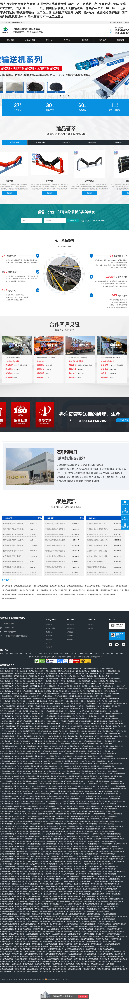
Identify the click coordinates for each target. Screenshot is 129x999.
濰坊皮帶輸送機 (32, 969)
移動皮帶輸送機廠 (106, 744)
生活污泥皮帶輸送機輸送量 (112, 796)
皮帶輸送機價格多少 (34, 961)
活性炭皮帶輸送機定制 (37, 864)
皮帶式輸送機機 (5, 761)
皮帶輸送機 (5, 30)
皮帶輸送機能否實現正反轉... (14, 551)
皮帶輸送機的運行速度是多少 (32, 899)
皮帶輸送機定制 (78, 786)
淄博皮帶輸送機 (32, 869)
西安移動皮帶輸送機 (6, 713)
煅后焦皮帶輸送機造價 (21, 864)
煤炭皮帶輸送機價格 (47, 676)
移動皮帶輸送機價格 (50, 899)
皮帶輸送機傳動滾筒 (88, 876)
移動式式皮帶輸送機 (73, 774)
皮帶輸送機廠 (48, 718)
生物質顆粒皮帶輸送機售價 (68, 789)
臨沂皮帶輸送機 (61, 939)
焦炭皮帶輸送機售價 (48, 901)
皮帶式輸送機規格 (6, 696)
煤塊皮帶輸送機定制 (75, 776)
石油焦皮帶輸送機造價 (48, 779)
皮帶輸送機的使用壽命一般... (55, 545)
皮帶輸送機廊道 (5, 749)
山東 (11, 653)
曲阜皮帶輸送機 (52, 673)
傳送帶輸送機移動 (117, 781)
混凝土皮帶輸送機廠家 (88, 701)
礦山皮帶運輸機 (120, 954)
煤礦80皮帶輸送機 (38, 678)
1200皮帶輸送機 (85, 761)
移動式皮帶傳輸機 (65, 751)
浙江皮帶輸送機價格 (6, 916)
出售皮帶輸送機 (5, 881)
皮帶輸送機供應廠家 (94, 594)
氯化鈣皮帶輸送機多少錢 (92, 759)
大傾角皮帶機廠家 (45, 784)
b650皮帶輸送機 (105, 966)
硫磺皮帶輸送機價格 (86, 736)
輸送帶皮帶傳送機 (63, 811)
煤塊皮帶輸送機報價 (93, 806)
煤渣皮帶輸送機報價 (103, 969)
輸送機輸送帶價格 (107, 819)
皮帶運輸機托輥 (32, 784)
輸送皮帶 (110, 761)
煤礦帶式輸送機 (85, 859)
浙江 (30, 653)
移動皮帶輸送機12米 (93, 909)
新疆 (1, 653)
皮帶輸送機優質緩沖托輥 (58, 746)
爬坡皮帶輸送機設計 (102, 939)
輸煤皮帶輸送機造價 (82, 779)
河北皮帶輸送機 (67, 756)
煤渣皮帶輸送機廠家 (36, 711)
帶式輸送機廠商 (81, 871)
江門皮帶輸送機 (20, 961)
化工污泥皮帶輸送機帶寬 (48, 806)
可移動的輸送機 (72, 836)
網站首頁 (49, 624)
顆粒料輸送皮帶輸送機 (81, 884)
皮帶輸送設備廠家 (87, 746)
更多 (40, 518)
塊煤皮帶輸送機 (93, 756)
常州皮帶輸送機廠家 (68, 956)
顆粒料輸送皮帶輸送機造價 (69, 826)
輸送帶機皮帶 (113, 701)
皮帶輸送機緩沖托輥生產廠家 (112, 741)
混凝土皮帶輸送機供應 (7, 894)
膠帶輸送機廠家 (5, 849)
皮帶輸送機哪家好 (94, 916)
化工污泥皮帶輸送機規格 (8, 711)
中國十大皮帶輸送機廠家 (8, 826)
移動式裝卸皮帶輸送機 (83, 698)
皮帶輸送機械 (30, 776)
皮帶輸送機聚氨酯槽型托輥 (9, 746)
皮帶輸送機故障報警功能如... (55, 572)
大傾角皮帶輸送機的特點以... (97, 556)
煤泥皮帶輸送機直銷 (95, 926)
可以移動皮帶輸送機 (6, 886)
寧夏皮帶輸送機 (91, 949)
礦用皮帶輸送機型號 (39, 781)
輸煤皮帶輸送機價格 (6, 821)
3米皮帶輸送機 (82, 728)
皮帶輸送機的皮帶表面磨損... (14, 540)
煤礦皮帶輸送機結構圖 (19, 871)
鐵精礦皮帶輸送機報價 (7, 879)
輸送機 (19, 899)
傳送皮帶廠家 (51, 909)
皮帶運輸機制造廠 (65, 916)
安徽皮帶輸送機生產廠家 (114, 894)
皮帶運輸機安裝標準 (103, 876)
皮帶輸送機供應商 (6, 951)
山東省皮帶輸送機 (18, 703)
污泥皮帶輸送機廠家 (103, 861)
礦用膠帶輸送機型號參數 (25, 726)
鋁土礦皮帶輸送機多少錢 (26, 594)
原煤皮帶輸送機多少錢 (57, 586)
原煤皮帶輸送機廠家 (6, 901)
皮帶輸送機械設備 (37, 713)
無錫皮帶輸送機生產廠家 (8, 738)
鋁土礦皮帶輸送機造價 (55, 949)
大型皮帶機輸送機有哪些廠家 (38, 829)
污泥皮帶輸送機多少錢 (98, 834)
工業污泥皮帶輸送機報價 (28, 746)
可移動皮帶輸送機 (18, 776)
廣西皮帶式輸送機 (103, 786)
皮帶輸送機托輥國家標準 (118, 789)
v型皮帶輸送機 (106, 849)
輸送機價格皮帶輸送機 (111, 884)
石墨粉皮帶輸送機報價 (56, 701)
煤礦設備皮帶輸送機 (95, 749)
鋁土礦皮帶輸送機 (65, 926)
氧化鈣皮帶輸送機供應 (87, 826)
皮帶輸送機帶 (16, 964)
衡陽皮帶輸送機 (5, 819)
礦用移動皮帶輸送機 (111, 718)
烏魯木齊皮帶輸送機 (18, 869)
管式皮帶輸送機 (17, 954)
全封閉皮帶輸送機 (35, 836)
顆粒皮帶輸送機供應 (100, 764)
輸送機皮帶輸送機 (50, 891)
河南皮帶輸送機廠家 (6, 836)
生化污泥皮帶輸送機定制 (99, 711)
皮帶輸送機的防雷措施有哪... (14, 524)
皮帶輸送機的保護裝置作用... (97, 529)
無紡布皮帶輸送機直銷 (7, 866)
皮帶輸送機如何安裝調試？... (14, 561)
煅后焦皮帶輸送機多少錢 (76, 824)
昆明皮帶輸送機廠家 (6, 959)
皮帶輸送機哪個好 (94, 841)
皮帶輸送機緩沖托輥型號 (109, 889)
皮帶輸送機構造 (69, 754)
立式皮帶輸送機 (45, 688)
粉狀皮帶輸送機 (32, 941)
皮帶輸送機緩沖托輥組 (117, 856)
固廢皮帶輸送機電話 (6, 931)
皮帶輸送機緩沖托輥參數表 (48, 936)
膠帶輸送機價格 (37, 879)
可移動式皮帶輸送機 (106, 668)
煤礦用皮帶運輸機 (48, 931)
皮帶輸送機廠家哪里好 (62, 703)
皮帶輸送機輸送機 (59, 861)
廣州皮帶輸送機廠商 (106, 864)
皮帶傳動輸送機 (48, 919)
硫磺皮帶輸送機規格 (6, 804)
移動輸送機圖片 (35, 831)
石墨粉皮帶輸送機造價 (109, 916)
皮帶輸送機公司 (37, 718)
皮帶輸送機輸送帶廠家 (85, 693)
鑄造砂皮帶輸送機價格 (88, 731)
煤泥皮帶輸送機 (73, 851)
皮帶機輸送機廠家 (6, 676)
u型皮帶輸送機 (49, 761)
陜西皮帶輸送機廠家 (107, 756)
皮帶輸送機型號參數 (85, 789)
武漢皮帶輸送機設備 (76, 839)
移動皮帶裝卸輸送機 (110, 691)
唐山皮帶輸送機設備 (50, 738)
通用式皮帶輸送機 (113, 904)
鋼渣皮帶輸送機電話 (6, 941)
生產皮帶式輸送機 (21, 671)
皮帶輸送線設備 (79, 806)
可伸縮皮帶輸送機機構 (65, 891)
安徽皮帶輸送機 (48, 824)
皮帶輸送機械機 (50, 849)
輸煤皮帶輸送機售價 (110, 809)
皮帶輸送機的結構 (33, 779)
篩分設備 (70, 636)
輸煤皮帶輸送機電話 (36, 956)
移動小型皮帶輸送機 (55, 951)
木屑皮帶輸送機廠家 (60, 696)
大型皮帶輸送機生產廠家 (8, 754)
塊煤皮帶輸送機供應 (76, 708)
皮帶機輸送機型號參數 (7, 771)
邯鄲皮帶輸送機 (20, 936)
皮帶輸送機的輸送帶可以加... (14, 545)
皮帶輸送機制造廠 (30, 839)
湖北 (76, 653)
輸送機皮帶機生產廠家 (116, 723)
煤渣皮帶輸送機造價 (56, 821)
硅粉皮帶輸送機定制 (102, 851)
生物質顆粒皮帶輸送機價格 (106, 683)
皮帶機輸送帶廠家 (50, 759)
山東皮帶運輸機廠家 (103, 706)
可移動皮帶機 (19, 846)
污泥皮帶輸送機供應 (119, 726)
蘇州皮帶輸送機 (32, 971)
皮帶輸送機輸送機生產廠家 (22, 586)
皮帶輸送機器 (40, 673)
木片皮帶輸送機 (5, 703)
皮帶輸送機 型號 (105, 708)
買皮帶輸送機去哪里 (97, 804)
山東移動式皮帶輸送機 (7, 721)
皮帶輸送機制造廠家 (71, 821)
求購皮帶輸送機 (32, 806)
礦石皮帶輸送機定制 (23, 919)
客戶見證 (49, 636)
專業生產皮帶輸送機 (108, 716)
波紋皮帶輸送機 (67, 723)
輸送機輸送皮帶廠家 (49, 816)
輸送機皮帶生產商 (102, 901)
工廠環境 (91, 628)
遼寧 (21, 653)
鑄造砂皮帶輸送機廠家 (98, 816)
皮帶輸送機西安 (40, 909)
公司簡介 (91, 624)
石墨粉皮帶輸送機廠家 (113, 934)
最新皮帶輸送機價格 (23, 879)
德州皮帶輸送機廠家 (115, 733)
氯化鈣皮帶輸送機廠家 (22, 804)
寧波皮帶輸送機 (61, 676)
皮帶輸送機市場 (22, 829)
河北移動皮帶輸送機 (79, 916)
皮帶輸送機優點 (107, 844)
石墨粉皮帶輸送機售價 (65, 806)
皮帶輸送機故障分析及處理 (34, 849)
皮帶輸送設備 (63, 708)
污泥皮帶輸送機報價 (34, 816)
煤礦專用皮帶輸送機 (42, 856)
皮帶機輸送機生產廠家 (101, 881)
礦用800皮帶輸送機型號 (24, 736)
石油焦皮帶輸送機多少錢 (63, 814)
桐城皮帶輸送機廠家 (64, 716)
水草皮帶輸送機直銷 (35, 881)
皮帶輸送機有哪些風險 (100, 879)
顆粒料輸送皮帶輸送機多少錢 (24, 673)
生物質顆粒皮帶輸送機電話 (9, 914)
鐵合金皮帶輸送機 (69, 804)
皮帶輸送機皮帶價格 (99, 814)
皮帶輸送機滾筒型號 (64, 791)
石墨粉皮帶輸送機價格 (96, 846)
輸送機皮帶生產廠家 (108, 936)
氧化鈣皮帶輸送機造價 (68, 713)
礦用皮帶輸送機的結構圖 (91, 889)
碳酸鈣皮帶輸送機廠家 (50, 961)
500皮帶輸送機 (5, 693)
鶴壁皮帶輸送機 (122, 759)
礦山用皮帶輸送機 (62, 819)
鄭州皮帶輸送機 (84, 836)
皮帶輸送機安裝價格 (41, 668)
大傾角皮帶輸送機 (6, 806)
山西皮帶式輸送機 (55, 736)
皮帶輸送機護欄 (67, 866)
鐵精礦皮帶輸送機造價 (22, 886)
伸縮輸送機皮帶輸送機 (78, 691)
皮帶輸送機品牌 (48, 836)
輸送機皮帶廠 (107, 871)
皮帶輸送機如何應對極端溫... (55, 524)
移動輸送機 (3, 839)
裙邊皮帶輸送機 (5, 776)
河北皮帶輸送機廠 (59, 784)
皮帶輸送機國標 (96, 754)
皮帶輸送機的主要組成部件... (97, 534)
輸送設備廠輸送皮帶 (34, 751)
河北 (50, 653)
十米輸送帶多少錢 (83, 711)
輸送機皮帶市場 (100, 929)
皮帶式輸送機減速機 (21, 683)
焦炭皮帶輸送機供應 (6, 891)
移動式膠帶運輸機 (21, 926)
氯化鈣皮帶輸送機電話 (7, 859)
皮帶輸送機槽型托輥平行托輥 (33, 954)
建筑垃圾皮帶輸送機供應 (59, 776)
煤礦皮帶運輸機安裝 (93, 819)
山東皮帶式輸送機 (57, 769)
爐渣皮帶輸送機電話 (80, 866)
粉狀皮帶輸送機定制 (77, 796)
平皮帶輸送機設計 (119, 871)
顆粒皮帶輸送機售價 (6, 681)
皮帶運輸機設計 (35, 733)
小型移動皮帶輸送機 (67, 801)
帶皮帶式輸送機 (91, 824)
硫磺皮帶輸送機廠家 (6, 906)
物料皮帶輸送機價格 (102, 781)
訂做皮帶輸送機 (57, 964)
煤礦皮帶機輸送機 (53, 721)
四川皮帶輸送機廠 (87, 799)
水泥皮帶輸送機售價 (6, 944)
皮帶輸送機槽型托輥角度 (8, 909)
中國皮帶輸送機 (20, 874)
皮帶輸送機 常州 (34, 696)
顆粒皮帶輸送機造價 (64, 786)
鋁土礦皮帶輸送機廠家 (80, 749)
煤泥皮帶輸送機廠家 (38, 744)
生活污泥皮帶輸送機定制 (20, 889)
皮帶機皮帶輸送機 (121, 586)
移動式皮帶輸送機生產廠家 (75, 829)
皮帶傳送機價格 (93, 959)
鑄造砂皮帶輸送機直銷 (96, 811)
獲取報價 (73, 220)
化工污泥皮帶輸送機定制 (53, 834)
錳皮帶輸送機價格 (120, 774)
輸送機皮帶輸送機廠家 (115, 826)
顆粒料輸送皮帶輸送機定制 (9, 809)
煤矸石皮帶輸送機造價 (22, 789)
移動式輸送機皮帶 (80, 869)
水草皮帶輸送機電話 (46, 911)
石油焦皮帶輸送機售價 (7, 854)
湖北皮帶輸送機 (53, 929)
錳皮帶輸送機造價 (86, 764)
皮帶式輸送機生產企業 (66, 733)
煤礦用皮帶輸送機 (6, 728)
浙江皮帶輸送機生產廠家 (106, 949)
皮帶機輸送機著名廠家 (113, 671)
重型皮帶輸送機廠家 (71, 761)
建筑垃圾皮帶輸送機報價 (49, 846)
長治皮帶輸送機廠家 (24, 929)
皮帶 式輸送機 (36, 919)
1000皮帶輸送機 (34, 906)
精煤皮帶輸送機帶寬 (6, 673)
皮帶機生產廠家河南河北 (58, 904)
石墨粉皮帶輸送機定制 (116, 784)
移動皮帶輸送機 (64, 936)
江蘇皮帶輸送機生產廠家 (84, 721)
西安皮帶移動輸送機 (41, 754)
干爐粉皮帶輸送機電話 (34, 916)
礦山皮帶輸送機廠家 (41, 726)
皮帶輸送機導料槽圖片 (7, 736)
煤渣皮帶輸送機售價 (109, 754)
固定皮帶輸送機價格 (32, 703)
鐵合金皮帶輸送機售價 (74, 784)
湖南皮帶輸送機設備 (24, 841)
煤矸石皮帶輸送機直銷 (7, 726)
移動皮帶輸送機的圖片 (89, 921)
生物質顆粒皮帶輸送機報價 (86, 706)
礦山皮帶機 (103, 784)
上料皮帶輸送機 (93, 931)
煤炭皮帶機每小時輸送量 (8, 876)
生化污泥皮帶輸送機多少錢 (112, 794)
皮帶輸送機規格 (100, 771)
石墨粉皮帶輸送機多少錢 (8, 929)
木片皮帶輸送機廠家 (56, 924)
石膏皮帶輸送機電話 (35, 738)
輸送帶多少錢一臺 (80, 931)
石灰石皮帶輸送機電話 (25, 769)
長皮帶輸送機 (21, 911)
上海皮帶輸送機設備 (93, 844)
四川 (40, 653)
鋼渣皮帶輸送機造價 (68, 728)
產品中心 (49, 632)
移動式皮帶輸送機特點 (92, 586)
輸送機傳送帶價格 (15, 668)
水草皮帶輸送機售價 (61, 718)
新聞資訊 (49, 639)
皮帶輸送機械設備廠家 (45, 814)
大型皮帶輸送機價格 (72, 701)
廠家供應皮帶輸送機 (90, 776)
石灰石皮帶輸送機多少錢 (90, 896)
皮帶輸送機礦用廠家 (83, 681)
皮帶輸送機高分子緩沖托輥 (62, 590)
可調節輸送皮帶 (52, 841)
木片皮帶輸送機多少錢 (9, 598)
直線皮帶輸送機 (85, 821)
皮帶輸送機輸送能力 (82, 671)
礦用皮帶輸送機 (43, 924)
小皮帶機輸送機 (81, 841)
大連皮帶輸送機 (23, 834)
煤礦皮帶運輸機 (20, 916)
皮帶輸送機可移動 (21, 906)
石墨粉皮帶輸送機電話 (52, 956)
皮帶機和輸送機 (61, 879)
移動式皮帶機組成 (79, 590)
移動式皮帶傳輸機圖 (57, 799)
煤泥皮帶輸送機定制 (74, 969)
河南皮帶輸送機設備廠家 (85, 771)
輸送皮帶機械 (90, 683)
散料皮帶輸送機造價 (34, 844)
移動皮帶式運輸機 (19, 806)
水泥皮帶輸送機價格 (32, 846)
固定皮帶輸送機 (34, 851)
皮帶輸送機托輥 (46, 851)
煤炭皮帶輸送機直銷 (64, 849)
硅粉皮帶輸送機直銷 (35, 926)
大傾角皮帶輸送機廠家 (50, 733)
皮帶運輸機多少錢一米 (54, 804)
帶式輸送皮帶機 (74, 731)
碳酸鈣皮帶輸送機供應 (28, 924)
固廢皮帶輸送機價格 (52, 678)
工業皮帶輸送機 (97, 718)
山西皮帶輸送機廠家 (20, 696)
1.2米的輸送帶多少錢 (105, 774)
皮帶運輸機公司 (67, 854)
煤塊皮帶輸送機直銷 (108, 919)
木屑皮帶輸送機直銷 (94, 751)
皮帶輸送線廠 (18, 951)
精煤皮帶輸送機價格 (73, 946)
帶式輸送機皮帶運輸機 (116, 899)
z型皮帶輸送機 (113, 711)
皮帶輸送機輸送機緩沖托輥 (92, 741)
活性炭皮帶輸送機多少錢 (119, 959)
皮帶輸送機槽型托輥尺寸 (69, 929)
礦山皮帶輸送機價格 (67, 698)
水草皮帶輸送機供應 (52, 801)
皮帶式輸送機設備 (33, 811)
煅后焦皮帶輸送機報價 (106, 728)
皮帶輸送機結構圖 (6, 786)
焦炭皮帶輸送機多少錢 (105, 731)
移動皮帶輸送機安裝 (74, 904)
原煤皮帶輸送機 (34, 676)
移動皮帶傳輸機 (46, 966)
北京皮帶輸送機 (106, 726)
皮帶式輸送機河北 (86, 881)
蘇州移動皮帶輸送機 (6, 779)
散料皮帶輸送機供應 (6, 936)
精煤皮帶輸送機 (116, 939)
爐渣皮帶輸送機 (5, 884)
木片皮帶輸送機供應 (115, 764)
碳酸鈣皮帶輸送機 (37, 791)
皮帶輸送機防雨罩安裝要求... (14, 567)
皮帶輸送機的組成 (36, 761)
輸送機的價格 (100, 934)
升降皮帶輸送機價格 (21, 708)
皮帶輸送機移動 (111, 811)
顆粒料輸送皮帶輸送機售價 (24, 904)
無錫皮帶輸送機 (94, 849)
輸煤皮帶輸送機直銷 (6, 961)
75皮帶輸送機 (81, 594)
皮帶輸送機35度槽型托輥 (73, 769)
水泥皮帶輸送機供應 (6, 856)
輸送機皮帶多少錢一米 (36, 871)
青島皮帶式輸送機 (63, 909)
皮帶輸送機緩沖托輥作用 (25, 706)
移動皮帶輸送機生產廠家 (25, 859)
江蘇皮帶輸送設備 (65, 766)
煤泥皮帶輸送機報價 (63, 901)
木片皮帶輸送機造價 (106, 931)
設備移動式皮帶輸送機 (81, 723)
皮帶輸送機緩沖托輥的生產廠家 (46, 594)
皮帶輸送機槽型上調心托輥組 (9, 756)
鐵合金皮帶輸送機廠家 (27, 590)
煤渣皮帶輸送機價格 (6, 708)
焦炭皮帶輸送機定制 (119, 924)
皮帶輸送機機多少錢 (62, 741)
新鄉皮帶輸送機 (73, 939)
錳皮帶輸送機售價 (48, 831)
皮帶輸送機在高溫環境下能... (55, 540)
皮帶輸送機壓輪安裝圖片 (61, 691)
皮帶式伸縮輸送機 (118, 861)
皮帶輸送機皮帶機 (92, 590)
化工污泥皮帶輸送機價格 (112, 944)
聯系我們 (120, 22)
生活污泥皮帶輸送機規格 (8, 718)
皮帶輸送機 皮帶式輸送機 (22, 744)
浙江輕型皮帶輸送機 (50, 894)
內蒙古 (56, 653)
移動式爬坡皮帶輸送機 (79, 744)
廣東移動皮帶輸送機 (21, 831)
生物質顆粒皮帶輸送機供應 (24, 821)
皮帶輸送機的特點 (6, 946)
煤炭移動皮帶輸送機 (6, 733)
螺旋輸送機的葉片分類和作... (97, 540)
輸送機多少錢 (81, 906)
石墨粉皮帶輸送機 (74, 896)
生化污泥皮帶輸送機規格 (26, 799)
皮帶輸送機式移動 (94, 738)
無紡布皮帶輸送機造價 (52, 874)
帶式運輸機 (77, 864)
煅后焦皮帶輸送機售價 (7, 706)
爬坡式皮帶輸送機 (108, 586)
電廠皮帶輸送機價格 (109, 874)
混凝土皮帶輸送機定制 (25, 909)
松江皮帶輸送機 (49, 939)
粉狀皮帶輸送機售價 (101, 799)
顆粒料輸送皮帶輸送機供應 (48, 869)
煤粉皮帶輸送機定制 (40, 736)
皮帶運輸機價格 (5, 871)
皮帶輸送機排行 (120, 931)
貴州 (117, 653)
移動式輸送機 (104, 959)
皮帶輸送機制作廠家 (74, 934)
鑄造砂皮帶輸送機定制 (50, 708)
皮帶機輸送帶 (51, 686)
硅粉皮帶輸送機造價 (36, 716)
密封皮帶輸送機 (77, 901)
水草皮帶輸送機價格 (34, 896)
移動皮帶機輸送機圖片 (7, 911)
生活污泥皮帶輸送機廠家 (97, 956)
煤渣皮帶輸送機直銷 (80, 846)
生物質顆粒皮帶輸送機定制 (107, 921)
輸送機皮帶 (59, 761)
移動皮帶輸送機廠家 (99, 761)
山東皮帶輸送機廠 (56, 754)
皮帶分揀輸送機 (25, 678)
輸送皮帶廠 (3, 934)
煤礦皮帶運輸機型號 (82, 964)
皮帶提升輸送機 (7, 586)
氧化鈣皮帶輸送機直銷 (119, 876)
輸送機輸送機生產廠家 (25, 754)
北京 (35, 653)
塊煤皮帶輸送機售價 (114, 834)
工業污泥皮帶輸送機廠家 (66, 779)
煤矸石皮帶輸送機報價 (25, 764)
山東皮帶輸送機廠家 (117, 851)
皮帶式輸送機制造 (18, 849)
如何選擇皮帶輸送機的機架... (14, 529)
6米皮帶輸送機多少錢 (116, 859)
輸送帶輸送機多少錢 (20, 946)
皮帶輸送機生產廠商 (6, 874)
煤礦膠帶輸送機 (41, 786)
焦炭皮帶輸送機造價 (6, 904)
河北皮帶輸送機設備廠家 (80, 919)
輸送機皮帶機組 (93, 744)
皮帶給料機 (31, 701)
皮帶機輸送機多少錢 (23, 771)
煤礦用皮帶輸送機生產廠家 (109, 590)
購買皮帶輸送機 (82, 713)
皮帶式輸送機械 (20, 811)
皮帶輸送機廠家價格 (21, 759)
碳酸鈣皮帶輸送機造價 (111, 906)
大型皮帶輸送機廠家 (71, 924)
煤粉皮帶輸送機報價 (6, 789)
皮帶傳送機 (88, 839)
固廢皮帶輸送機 (20, 681)
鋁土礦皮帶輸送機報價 (59, 934)
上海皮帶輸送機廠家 (120, 703)
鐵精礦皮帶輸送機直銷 (22, 791)
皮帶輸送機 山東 (34, 901)
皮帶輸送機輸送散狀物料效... (55, 556)
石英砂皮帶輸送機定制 (94, 906)
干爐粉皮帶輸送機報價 (42, 769)
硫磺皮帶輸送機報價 (65, 864)
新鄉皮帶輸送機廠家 (6, 966)
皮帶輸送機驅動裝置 (77, 909)
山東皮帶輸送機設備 (39, 866)
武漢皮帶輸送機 (53, 781)
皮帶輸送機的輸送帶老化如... (55, 567)
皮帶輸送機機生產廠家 (80, 926)
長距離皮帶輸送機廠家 (42, 964)
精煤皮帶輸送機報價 (65, 944)
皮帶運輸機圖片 (5, 964)
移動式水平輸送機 (89, 969)
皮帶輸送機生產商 (51, 886)
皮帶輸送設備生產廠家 (69, 693)
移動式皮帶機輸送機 (112, 846)
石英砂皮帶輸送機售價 (91, 726)
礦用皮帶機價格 (50, 791)
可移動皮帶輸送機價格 (68, 681)
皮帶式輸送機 (4, 956)
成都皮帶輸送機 (89, 901)
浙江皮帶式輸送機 (80, 738)
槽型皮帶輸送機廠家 (51, 766)
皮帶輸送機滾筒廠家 (58, 809)
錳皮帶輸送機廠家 (109, 594)
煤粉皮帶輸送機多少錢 (43, 590)
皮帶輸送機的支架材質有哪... (14, 534)
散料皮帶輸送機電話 (6, 671)
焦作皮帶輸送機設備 (44, 731)
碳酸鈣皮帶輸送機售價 (62, 919)
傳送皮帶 (32, 749)
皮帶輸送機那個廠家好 (107, 831)
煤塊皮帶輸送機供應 (79, 781)
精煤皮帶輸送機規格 (42, 799)
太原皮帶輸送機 (73, 676)
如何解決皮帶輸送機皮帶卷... (55, 551)
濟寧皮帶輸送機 (115, 681)
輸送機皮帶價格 (43, 746)
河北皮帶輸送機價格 (116, 881)
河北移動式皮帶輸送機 (74, 911)
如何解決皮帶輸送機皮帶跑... (55, 561)
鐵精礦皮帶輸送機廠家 (9, 594)
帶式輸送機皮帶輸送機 (62, 941)
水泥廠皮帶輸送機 (65, 894)
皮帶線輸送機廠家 (6, 971)
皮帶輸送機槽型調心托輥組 (27, 731)
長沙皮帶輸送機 (102, 899)
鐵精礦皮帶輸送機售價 (68, 678)
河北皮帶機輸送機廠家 (118, 786)
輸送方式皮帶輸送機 (38, 804)
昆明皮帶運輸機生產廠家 (94, 794)
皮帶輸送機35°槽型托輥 (98, 886)
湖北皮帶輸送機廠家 (53, 706)
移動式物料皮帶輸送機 (80, 849)
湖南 (61, 653)
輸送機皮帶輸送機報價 (19, 881)
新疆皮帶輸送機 (28, 668)
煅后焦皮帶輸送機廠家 (41, 586)
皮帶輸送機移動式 (98, 894)
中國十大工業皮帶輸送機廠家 (41, 914)
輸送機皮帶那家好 (37, 886)
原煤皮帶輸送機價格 (15, 839)
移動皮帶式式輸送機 (29, 814)
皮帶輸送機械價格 (39, 841)
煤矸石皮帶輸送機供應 (37, 686)
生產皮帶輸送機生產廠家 (10, 590)
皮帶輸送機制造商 (36, 766)
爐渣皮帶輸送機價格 (104, 769)
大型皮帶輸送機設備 (74, 889)
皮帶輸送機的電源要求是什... (14, 572)
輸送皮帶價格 (95, 766)
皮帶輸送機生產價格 (6, 969)
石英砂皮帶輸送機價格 (7, 899)
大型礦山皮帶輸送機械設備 (113, 713)
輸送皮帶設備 (33, 688)
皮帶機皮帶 (87, 688)
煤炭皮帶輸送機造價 (108, 909)
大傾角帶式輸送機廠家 (104, 924)
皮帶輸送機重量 (5, 784)
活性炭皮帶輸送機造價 (91, 696)
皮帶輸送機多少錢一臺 (51, 681)
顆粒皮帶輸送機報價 (6, 921)
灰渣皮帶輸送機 (69, 834)
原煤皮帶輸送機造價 (111, 866)
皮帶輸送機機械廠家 (21, 686)
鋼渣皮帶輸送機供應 (120, 736)
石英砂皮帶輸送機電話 (84, 678)
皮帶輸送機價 (116, 706)
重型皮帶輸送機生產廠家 (8, 841)
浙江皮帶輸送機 (5, 869)
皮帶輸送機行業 (46, 906)
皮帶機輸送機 (47, 896)
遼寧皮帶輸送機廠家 (73, 876)
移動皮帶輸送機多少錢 (57, 946)
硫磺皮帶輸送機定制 (41, 821)
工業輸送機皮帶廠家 (44, 839)
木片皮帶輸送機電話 (52, 713)
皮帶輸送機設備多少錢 (93, 941)
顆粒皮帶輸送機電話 (73, 799)
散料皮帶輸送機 (20, 816)
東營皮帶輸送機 (86, 879)
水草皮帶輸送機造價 (115, 721)
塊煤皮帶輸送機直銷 (77, 941)
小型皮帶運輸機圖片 (6, 861)
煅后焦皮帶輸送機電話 (59, 969)
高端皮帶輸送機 (88, 911)
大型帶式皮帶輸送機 (77, 683)
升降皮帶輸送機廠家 (91, 854)
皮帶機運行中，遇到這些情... (97, 551)
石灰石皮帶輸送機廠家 (94, 691)
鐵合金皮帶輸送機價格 (16, 934)
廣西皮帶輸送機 (115, 799)
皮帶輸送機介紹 (108, 751)
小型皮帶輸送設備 (47, 703)
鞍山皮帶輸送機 (94, 716)
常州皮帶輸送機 (113, 693)
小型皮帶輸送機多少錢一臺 (69, 881)
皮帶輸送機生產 (64, 744)
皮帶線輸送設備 (19, 786)
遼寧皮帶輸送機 (20, 941)
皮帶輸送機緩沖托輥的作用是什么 (94, 904)
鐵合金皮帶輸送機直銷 (47, 971)
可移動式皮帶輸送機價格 (79, 936)
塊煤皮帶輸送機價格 (6, 926)
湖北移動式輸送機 (19, 971)
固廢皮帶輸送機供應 (94, 871)
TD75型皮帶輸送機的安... (96, 567)
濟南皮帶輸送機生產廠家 (64, 931)
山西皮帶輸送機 (37, 894)
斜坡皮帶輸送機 (69, 964)
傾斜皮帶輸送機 (22, 851)
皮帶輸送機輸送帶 (80, 756)
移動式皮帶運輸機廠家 (87, 924)
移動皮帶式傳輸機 (109, 688)
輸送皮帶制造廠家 (21, 959)
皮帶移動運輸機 (52, 864)
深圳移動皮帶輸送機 (21, 716)
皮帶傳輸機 (52, 786)
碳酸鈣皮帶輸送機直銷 (90, 864)
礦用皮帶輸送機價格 (87, 951)
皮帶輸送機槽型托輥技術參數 (9, 924)
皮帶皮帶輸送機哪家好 (68, 856)
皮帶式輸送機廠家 (18, 819)
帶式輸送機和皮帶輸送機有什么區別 (71, 899)
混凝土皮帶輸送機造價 (36, 671)
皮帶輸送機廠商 (118, 849)
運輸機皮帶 (55, 856)
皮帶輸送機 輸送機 (43, 776)
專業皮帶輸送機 (35, 824)
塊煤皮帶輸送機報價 (18, 896)
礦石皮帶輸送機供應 (116, 901)
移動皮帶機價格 (35, 708)
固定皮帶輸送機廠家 (6, 816)
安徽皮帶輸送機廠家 (117, 839)
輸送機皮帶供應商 (24, 876)
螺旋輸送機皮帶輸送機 (22, 944)
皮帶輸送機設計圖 (54, 866)
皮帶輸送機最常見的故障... (97, 524)
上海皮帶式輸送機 (36, 759)
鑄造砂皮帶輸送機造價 (119, 969)
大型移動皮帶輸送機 (101, 746)
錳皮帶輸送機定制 (62, 831)
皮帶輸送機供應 (17, 693)
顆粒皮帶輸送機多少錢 (70, 736)
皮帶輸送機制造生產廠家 (58, 726)
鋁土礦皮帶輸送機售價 (93, 796)
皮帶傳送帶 (91, 801)
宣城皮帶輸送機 (112, 771)
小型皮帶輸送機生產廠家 (8, 698)
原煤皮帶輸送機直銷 (109, 914)
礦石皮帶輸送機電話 (6, 844)
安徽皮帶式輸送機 (72, 859)
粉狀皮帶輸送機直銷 (6, 716)
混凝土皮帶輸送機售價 (74, 861)
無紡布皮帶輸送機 (65, 673)
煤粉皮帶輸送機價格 (105, 791)
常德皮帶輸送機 (40, 706)
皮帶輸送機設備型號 (82, 886)
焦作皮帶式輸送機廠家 (88, 774)
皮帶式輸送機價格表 (93, 914)
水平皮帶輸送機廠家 (58, 921)
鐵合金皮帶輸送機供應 (103, 951)
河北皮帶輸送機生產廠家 (51, 693)
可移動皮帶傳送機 (45, 861)
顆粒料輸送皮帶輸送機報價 (80, 816)
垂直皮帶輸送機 (72, 809)
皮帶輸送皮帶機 (57, 764)
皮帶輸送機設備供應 (6, 686)
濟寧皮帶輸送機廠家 (18, 701)
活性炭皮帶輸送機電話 (90, 668)
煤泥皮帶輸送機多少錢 (21, 824)
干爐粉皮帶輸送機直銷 (104, 946)
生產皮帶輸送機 (5, 741)
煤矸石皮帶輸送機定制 (90, 784)
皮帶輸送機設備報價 (24, 698)
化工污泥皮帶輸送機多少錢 (98, 733)
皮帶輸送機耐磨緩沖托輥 (75, 586)
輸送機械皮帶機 (104, 676)
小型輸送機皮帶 (120, 686)
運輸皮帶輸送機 (5, 814)
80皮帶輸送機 (62, 759)
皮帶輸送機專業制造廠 (76, 794)
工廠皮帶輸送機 (97, 809)
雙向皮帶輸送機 (66, 781)
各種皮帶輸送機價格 (6, 723)
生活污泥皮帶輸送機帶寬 (8, 731)
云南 (121, 653)
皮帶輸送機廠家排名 (108, 766)
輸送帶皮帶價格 (94, 936)
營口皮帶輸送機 (76, 703)
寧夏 (112, 653)
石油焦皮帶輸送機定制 (57, 829)
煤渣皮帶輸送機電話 (82, 754)
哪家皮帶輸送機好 (91, 791)
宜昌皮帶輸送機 (49, 741)
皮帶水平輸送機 (102, 701)
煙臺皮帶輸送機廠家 (60, 794)
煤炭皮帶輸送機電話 (21, 801)
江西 (6, 653)
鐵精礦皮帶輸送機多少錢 (37, 959)
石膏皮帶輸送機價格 (102, 911)
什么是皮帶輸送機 (94, 869)
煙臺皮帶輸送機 (50, 671)
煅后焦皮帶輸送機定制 (7, 851)
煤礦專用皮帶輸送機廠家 (25, 721)
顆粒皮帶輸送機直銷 (95, 866)
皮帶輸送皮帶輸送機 (21, 733)
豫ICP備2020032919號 (37, 979)
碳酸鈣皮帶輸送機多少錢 (8, 834)
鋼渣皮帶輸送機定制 (6, 691)
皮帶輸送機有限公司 (83, 856)
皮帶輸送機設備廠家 (89, 769)
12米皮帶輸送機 (31, 819)
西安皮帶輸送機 (5, 896)
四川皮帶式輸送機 (90, 954)
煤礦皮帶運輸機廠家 (65, 869)
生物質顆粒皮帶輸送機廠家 (24, 691)
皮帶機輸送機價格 (21, 688)
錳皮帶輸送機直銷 (32, 934)
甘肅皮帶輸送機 (20, 751)
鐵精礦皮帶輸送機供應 (60, 731)
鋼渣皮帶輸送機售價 (53, 723)
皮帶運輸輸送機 (42, 701)
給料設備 (70, 632)
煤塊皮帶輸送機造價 (49, 844)
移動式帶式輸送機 (6, 824)
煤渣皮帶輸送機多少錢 (66, 841)
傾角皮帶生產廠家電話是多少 (56, 889)
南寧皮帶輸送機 (37, 771)
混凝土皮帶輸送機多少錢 (41, 774)
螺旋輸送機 (70, 628)
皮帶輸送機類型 (76, 741)
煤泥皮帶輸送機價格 (24, 781)
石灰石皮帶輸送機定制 (80, 716)
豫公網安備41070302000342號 (56, 979)
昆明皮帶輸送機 (37, 789)
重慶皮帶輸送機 (79, 844)
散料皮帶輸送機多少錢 (24, 866)
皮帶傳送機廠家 (78, 791)
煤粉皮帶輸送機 (32, 921)
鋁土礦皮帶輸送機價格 (25, 794)
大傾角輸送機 (97, 688)
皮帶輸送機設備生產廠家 (63, 749)
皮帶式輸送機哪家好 (87, 851)
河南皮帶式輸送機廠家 (99, 698)
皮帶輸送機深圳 (42, 951)
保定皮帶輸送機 (5, 701)
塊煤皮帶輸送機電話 (79, 751)
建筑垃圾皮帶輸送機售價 (35, 874)
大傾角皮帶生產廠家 (6, 751)
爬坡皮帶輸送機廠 (116, 776)
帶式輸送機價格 (64, 683)
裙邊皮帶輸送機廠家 (88, 946)
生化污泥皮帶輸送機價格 (99, 723)
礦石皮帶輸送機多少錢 (22, 713)
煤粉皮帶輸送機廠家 (100, 721)
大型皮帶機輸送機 (100, 693)
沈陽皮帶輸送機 (23, 711)
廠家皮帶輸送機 (81, 874)
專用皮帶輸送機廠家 (65, 738)
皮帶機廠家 (110, 964)
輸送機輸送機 (22, 738)
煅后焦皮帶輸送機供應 (105, 954)
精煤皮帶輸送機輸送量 (42, 859)
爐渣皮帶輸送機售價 (116, 746)
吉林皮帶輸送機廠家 (50, 789)
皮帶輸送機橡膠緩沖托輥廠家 (111, 836)
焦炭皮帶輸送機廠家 (91, 831)
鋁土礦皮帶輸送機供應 (66, 886)
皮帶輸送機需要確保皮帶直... (97, 545)
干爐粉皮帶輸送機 (39, 698)
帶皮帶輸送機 (95, 836)
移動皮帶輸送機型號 (6, 766)
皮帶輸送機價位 (20, 861)
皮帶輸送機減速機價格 (75, 966)
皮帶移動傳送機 (88, 934)
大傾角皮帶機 (50, 628)
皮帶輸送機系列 (40, 721)
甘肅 (102, 653)
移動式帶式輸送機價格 (37, 796)
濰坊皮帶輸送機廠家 (46, 941)
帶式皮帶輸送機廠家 (57, 774)
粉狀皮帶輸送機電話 (106, 896)
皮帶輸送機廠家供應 (6, 683)
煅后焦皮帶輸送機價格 (115, 814)
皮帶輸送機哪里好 (40, 756)
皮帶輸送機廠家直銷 (73, 921)
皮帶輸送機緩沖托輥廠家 (46, 819)
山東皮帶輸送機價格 (35, 891)
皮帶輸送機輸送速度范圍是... (55, 529)
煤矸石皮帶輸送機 (66, 959)
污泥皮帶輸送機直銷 (105, 703)
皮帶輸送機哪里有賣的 (60, 839)
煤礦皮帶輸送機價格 (116, 821)
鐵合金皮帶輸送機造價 (37, 826)
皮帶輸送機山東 (112, 816)
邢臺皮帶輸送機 (89, 899)
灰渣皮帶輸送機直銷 (6, 791)
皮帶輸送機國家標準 (38, 876)
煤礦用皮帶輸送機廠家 (52, 854)
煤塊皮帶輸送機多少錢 (99, 859)
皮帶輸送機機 (122, 916)
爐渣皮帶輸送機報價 (120, 844)
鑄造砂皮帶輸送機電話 (109, 829)
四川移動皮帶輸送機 (67, 721)
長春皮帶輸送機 (101, 826)
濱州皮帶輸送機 (70, 711)
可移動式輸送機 (20, 844)
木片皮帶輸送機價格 (50, 944)
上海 (71, 653)
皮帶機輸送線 (16, 884)
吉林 (91, 653)
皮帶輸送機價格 (23, 826)
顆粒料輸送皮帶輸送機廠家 (81, 814)
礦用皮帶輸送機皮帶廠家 (79, 811)
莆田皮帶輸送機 (32, 861)
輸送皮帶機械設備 (53, 959)
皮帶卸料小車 (78, 961)
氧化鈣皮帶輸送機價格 (21, 728)
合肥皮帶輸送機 (111, 804)
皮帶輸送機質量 (59, 906)
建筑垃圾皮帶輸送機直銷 (20, 761)
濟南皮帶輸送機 (114, 879)
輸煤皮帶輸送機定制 (59, 851)
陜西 (45, 653)
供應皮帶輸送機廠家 (91, 708)
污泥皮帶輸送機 (109, 779)
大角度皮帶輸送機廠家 (75, 954)
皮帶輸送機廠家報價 (76, 831)
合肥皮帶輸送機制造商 (109, 841)
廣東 (66, 653)
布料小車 (117, 791)
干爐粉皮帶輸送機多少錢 (89, 676)
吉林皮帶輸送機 (34, 966)
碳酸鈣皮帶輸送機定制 (114, 929)
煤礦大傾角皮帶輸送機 (30, 884)
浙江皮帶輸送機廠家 (75, 696)
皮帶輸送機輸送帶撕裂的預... (55, 534)
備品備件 (70, 639)
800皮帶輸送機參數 (26, 809)
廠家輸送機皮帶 (45, 934)
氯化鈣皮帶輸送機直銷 (86, 929)
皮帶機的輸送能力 (53, 698)
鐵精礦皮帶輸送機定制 (109, 869)
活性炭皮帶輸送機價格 (37, 889)
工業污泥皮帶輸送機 (103, 961)
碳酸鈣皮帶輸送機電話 (34, 681)
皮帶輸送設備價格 (80, 959)
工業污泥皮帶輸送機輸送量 (21, 741)
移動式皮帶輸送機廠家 (52, 728)
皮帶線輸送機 (116, 961)
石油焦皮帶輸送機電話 (65, 686)
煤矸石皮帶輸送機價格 (7, 919)
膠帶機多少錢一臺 (74, 746)
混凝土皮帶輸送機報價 (60, 914)
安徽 (81, 653)
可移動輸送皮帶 (108, 686)
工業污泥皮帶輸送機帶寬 (8, 794)
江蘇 (25, 653)
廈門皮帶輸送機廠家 (18, 784)
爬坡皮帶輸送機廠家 (82, 834)
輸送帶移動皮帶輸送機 (77, 819)
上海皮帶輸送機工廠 (75, 759)
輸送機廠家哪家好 (21, 939)
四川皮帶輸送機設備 (36, 834)
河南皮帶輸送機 (61, 971)
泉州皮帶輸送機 (82, 956)
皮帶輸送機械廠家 (96, 944)
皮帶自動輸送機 (50, 716)
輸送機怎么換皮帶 (51, 683)
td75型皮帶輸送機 (21, 901)
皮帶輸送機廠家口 (6, 796)
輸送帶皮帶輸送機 (81, 733)
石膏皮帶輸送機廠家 (23, 894)
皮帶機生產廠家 (85, 809)
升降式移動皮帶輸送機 (101, 839)
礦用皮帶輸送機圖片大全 (52, 771)
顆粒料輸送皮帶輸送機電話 (63, 884)
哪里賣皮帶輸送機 (35, 931)
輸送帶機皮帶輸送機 (80, 686)
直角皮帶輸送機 (122, 936)
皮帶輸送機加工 (99, 891)
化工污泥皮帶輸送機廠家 (45, 749)
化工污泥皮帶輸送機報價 (66, 671)
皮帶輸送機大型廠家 (118, 951)
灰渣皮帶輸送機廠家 (6, 846)
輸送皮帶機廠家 (60, 911)
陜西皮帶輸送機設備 (6, 831)
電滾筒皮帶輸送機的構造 (58, 668)
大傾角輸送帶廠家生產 (21, 796)
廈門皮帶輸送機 (32, 911)
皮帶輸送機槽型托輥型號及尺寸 (80, 718)
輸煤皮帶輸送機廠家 (6, 811)
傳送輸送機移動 (64, 796)
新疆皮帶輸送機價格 (59, 896)
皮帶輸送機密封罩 (115, 678)
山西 (86, 653)
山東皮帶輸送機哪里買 (75, 726)
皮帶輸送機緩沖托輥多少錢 (19, 956)
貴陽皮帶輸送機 (81, 801)
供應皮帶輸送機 (20, 779)
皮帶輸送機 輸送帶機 (22, 766)
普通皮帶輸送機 (118, 769)
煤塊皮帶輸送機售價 (58, 688)
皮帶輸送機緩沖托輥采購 (43, 691)
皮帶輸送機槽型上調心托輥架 (24, 856)
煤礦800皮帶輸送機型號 (81, 766)
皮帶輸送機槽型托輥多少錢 (43, 794)
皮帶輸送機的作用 (89, 861)
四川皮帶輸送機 (20, 969)
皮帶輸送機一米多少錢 (51, 881)
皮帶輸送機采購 (107, 806)
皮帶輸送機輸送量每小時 (67, 594)
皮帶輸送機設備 (37, 944)
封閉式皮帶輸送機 (120, 731)
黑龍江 (97, 653)
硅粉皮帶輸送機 (95, 919)
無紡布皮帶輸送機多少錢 (8, 781)
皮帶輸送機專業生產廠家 (100, 821)
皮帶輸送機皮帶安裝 (65, 846)
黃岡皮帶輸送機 (45, 921)
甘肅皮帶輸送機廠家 (120, 806)
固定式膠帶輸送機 (68, 874)
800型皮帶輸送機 (52, 826)
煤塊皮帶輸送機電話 (87, 939)
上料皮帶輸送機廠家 (68, 771)
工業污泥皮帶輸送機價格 (100, 856)
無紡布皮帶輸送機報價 (22, 723)
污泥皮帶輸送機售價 (91, 966)
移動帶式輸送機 (29, 951)
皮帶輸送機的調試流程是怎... (14, 556)
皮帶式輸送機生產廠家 (107, 854)
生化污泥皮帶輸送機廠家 (8, 769)
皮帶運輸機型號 (114, 698)
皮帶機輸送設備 (122, 688)
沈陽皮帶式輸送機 (51, 871)
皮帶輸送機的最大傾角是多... (97, 561)
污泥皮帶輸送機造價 (36, 854)
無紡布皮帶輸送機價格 (19, 749)
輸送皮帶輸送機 (52, 744)
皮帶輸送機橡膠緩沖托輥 (8, 774)
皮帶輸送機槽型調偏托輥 (100, 681)
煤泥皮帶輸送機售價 (50, 926)
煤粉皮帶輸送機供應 (74, 668)
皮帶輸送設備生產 (96, 779)
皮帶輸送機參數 (52, 796)
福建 (107, 653)
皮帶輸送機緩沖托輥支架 (77, 914)
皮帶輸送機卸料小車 (109, 941)
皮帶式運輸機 (70, 906)
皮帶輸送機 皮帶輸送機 (42, 764)
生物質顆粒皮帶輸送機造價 (55, 876)
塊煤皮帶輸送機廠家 (90, 703)
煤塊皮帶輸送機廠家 (111, 926)
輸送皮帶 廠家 (78, 854)
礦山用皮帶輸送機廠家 (65, 844)
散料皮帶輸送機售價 (6, 801)
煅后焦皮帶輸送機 (6, 744)
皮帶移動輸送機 (32, 936)
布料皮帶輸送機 (20, 921)
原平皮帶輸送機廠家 (59, 966)
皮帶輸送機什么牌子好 (66, 871)
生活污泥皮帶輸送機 (100, 678)
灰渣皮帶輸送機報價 (6, 759)
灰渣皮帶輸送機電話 (103, 801)
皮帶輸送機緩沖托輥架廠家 (9, 949)
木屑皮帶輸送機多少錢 (113, 891)
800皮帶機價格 (104, 776)
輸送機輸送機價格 (83, 804)
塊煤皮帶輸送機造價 (95, 713)
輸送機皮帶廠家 (25, 949)
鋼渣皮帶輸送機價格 (108, 759)
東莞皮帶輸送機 (73, 879)
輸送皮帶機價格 (60, 836)
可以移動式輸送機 (78, 673)
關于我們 (113, 22)
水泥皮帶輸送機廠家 (38, 723)
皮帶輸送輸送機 (45, 969)
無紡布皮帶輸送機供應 (93, 673)
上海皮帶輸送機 (5, 954)
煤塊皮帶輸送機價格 (41, 904)
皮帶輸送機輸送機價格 (39, 949)
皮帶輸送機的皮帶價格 (50, 751)
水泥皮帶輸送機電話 (118, 801)
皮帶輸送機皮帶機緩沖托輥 (54, 711)
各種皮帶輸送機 (28, 964)
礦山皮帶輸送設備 (6, 864)
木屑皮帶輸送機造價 (97, 671)
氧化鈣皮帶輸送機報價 (71, 764)
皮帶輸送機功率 (90, 961)
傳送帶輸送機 (93, 728)
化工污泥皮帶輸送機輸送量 (103, 736)
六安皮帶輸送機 (37, 741)
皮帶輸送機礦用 (49, 879)
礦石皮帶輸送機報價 (20, 676)
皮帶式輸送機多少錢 (46, 884)
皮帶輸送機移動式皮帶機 (8, 799)
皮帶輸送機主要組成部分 (107, 824)
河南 (16, 653)
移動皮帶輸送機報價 (97, 964)
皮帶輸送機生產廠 (21, 966)
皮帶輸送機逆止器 (95, 686)
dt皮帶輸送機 (30, 786)
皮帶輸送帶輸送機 (118, 966)
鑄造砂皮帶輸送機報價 (74, 688)
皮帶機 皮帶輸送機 (54, 756)
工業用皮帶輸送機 (21, 836)
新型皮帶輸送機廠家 (35, 939)
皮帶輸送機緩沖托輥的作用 (9, 678)
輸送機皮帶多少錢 (21, 931)
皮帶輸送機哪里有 (96, 884)
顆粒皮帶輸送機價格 (57, 859)
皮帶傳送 (91, 781)
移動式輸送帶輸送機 (68, 706)
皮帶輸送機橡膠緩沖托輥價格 (38, 946)
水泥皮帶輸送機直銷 (50, 916)
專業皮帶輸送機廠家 (24, 774)
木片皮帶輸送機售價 (6, 939)
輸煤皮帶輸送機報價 (36, 801)
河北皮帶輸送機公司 (39, 929)
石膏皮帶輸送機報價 (114, 886)
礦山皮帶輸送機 (5, 889)
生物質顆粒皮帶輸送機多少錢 (74, 949)
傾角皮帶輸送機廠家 (111, 749)
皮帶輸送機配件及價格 (81, 944)
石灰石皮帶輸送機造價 (101, 789)
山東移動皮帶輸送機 (36, 683)
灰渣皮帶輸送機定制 (65, 961)
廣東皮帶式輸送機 (27, 756)
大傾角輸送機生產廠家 (48, 811)
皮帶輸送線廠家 (25, 914)
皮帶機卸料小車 (46, 696)
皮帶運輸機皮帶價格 (94, 874)
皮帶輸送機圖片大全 (6, 688)
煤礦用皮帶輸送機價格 (71, 951)
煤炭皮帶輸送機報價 (36, 728)
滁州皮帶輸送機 (105, 696)
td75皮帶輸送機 (90, 786)
